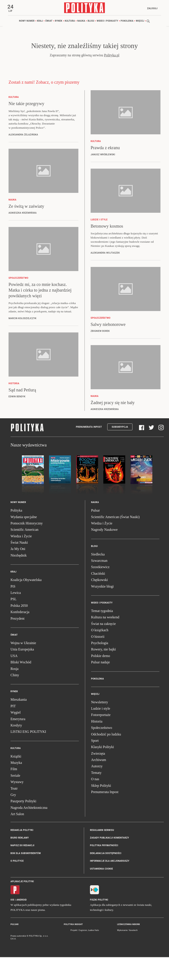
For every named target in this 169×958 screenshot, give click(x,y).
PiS (13, 587)
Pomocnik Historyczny (27, 524)
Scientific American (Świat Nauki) (115, 517)
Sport (95, 741)
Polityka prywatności (104, 846)
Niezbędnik (19, 556)
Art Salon (17, 815)
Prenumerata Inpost (89, 428)
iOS (12, 900)
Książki (16, 757)
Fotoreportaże (101, 716)
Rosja (14, 669)
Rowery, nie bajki (103, 650)
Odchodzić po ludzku (106, 735)
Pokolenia (127, 22)
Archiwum (98, 761)
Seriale (15, 776)
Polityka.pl (111, 56)
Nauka (81, 22)
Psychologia (99, 644)
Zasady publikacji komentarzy (109, 838)
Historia (96, 722)
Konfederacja (20, 613)
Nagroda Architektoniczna (29, 808)
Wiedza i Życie (21, 537)
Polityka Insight (73, 925)
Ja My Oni (18, 550)
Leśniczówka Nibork (128, 925)
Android (22, 900)
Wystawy (17, 783)
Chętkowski (99, 581)
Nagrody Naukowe (104, 530)
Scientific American (25, 530)
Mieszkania (19, 700)
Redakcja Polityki (22, 831)
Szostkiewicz (100, 568)
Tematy (96, 773)
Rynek (58, 22)
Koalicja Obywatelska (26, 581)
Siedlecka (98, 555)
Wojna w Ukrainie (23, 644)
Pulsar (95, 511)
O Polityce (17, 862)
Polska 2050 (19, 606)
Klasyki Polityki (102, 748)
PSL (14, 600)
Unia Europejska (22, 650)
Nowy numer (27, 22)
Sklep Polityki (101, 786)
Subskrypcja (120, 428)
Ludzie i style (100, 709)
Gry (13, 795)
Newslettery (99, 703)
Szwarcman (99, 561)
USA (14, 657)
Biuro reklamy (20, 838)
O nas (95, 780)
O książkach (99, 631)
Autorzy (96, 767)
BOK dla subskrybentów (26, 854)
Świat (49, 22)
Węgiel (16, 713)
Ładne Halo (93, 931)
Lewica (16, 593)
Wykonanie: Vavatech (127, 931)
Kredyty (16, 726)
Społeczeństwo (101, 728)
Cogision (83, 931)
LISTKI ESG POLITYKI (28, 732)
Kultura (70, 22)
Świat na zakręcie (103, 624)
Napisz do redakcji (22, 846)
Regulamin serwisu (102, 831)
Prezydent (18, 619)
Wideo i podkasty (107, 22)
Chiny (15, 676)
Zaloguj (151, 8)
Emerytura (18, 719)
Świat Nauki (19, 543)
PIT (13, 707)
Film (14, 770)
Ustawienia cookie (101, 869)
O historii (97, 637)
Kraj (40, 22)
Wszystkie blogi (102, 587)
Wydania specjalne (24, 517)
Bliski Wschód (21, 663)
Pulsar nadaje (100, 663)
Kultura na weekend (105, 618)
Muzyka (16, 763)
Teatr (14, 789)
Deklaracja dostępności (105, 854)
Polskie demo (100, 657)
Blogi (91, 22)
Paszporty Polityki (23, 802)
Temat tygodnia (102, 612)
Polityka (16, 511)
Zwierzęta (98, 754)
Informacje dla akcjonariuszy (109, 862)
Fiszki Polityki (99, 900)
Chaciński (98, 574)
